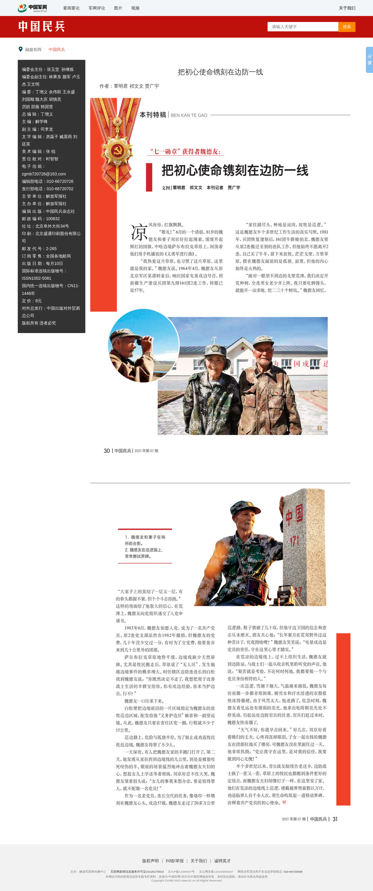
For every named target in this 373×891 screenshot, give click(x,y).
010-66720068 (293, 871)
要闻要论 (71, 8)
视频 (135, 8)
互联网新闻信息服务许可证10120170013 (137, 871)
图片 (118, 8)
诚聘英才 (222, 860)
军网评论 (97, 8)
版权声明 (151, 860)
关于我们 (347, 8)
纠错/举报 (175, 860)
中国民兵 (57, 49)
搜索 (347, 26)
